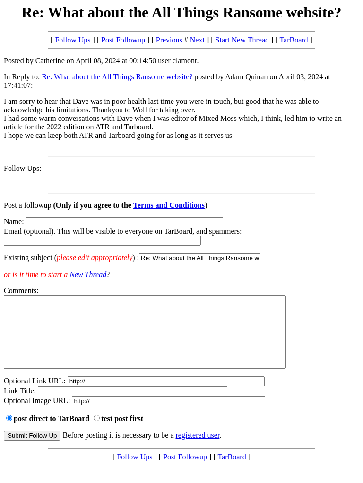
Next (197, 40)
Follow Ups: (23, 168)
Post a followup (27, 205)
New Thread (87, 275)
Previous (169, 40)
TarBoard (293, 40)
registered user (198, 449)
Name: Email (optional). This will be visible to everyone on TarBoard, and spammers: (181, 240)
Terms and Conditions (169, 205)
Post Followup (123, 40)
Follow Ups (72, 40)
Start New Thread (242, 40)
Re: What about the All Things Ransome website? (117, 77)
